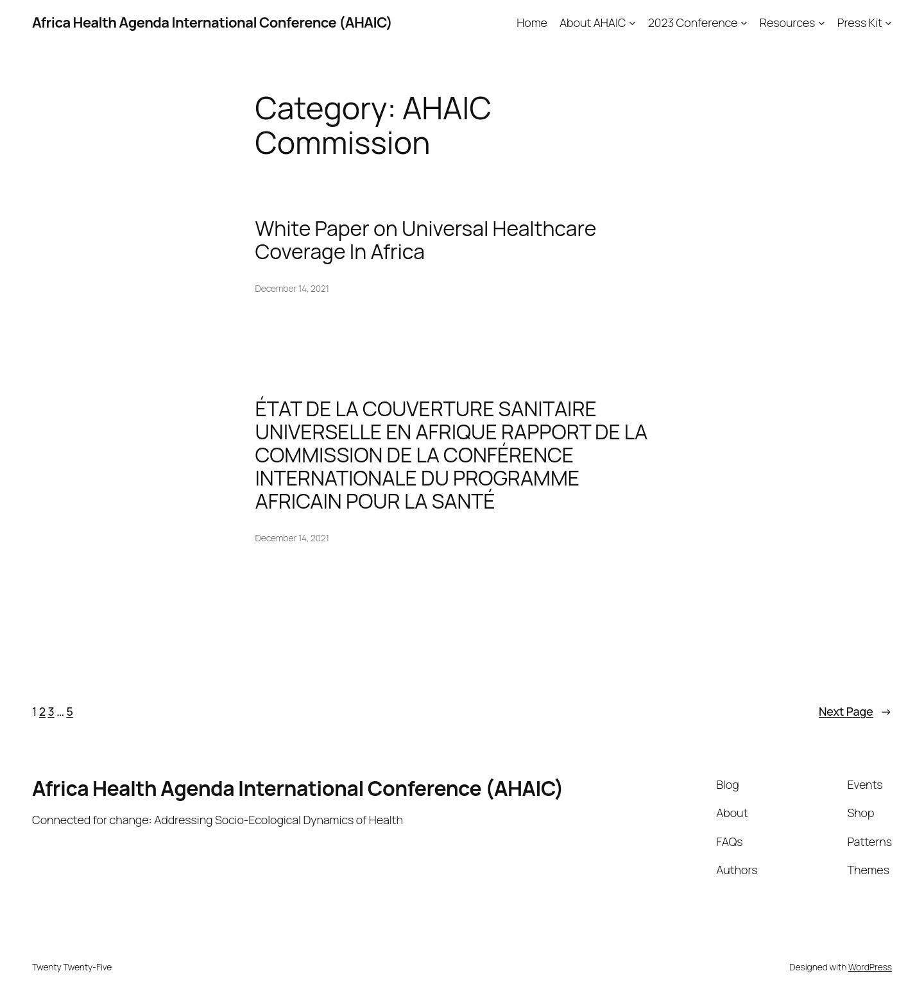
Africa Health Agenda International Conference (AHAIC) (212, 22)
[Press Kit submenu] (888, 22)
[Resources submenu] (821, 22)
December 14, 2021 (292, 288)
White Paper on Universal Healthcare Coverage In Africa (426, 240)
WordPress (870, 967)
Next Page (855, 712)
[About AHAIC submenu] (632, 22)
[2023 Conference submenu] (744, 22)
